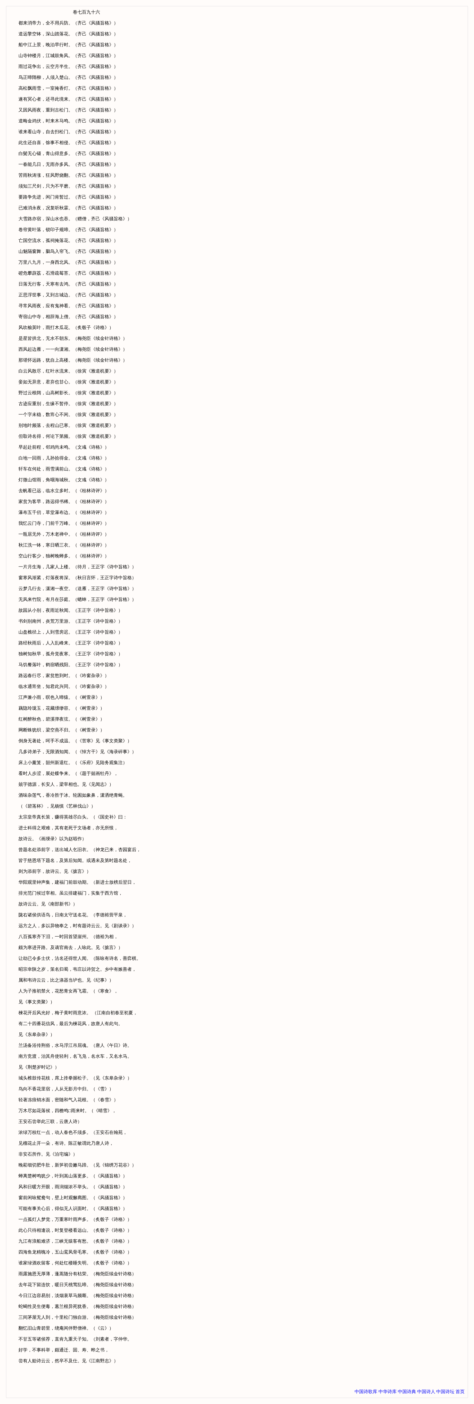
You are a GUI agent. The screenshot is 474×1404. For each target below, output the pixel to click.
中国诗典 (407, 1391)
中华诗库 (387, 1391)
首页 (460, 1391)
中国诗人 (426, 1391)
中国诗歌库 (366, 1391)
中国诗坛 (445, 1391)
